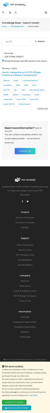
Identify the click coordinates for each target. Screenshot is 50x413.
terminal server (24, 104)
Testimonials (25, 337)
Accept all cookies (14, 402)
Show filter (9, 53)
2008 (26, 85)
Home (4, 26)
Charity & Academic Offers (25, 291)
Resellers (25, 332)
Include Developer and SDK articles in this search (26, 61)
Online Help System (25, 245)
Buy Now (25, 227)
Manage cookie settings (16, 408)
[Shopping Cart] (10, 12)
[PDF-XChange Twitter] (28, 201)
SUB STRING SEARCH (14, 57)
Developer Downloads (25, 222)
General (6, 81)
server (37, 95)
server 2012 (34, 99)
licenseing (26, 95)
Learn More (33, 395)
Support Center (25, 250)
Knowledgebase (25, 260)
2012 (34, 85)
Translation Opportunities (25, 327)
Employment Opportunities (25, 322)
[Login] (15, 12)
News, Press (25, 286)
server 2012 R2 (9, 104)
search (40, 41)
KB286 (5, 95)
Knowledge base (17, 26)
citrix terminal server (36, 90)
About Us (25, 281)
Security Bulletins (25, 265)
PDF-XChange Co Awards (25, 296)
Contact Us (25, 151)
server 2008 (21, 99)
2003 (18, 85)
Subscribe (25, 317)
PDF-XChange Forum (25, 255)
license (15, 95)
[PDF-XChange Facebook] (23, 201)
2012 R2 (6, 90)
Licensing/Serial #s (30, 81)
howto (16, 81)
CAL (15, 90)
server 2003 (7, 99)
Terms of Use (25, 301)
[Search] (3, 12)
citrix (23, 90)
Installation (7, 85)
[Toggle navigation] (45, 12)
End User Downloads (25, 217)
